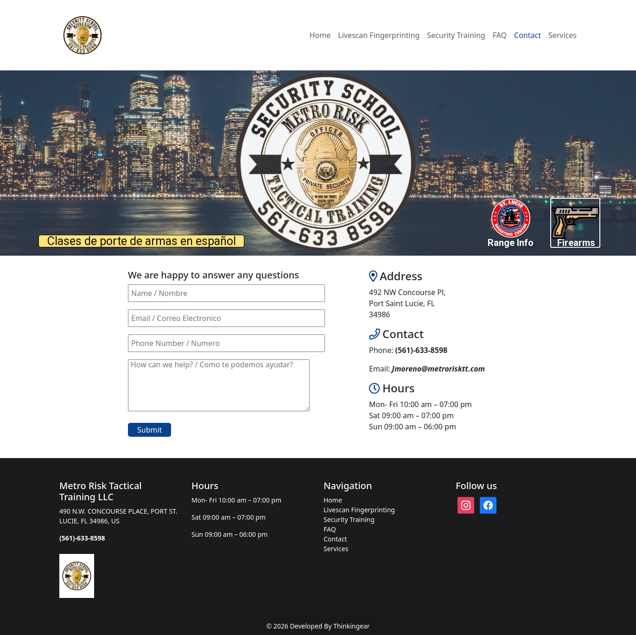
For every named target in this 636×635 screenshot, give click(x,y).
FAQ (500, 35)
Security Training (456, 35)
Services (562, 35)
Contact (527, 35)
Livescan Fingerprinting (379, 35)
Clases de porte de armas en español (141, 241)
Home (320, 35)
